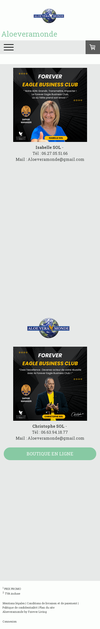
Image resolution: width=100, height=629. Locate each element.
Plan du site (46, 607)
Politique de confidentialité (19, 607)
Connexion (9, 621)
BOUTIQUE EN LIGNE (50, 454)
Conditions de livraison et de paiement (52, 603)
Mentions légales (13, 603)
